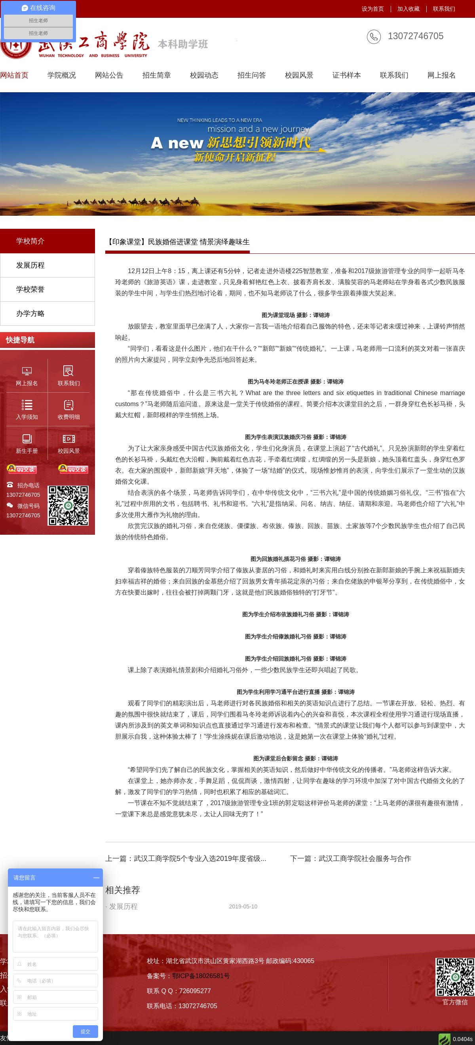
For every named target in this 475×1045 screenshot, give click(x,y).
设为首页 (373, 9)
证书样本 (346, 75)
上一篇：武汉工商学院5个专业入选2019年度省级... (185, 858)
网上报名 (442, 75)
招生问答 (252, 75)
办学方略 (30, 313)
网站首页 (14, 75)
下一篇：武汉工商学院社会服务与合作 (350, 858)
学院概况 (62, 75)
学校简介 (30, 241)
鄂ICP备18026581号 (201, 976)
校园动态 (204, 75)
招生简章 (156, 75)
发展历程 (30, 265)
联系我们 (444, 9)
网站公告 (109, 75)
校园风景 (299, 75)
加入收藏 (408, 9)
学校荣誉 (30, 289)
